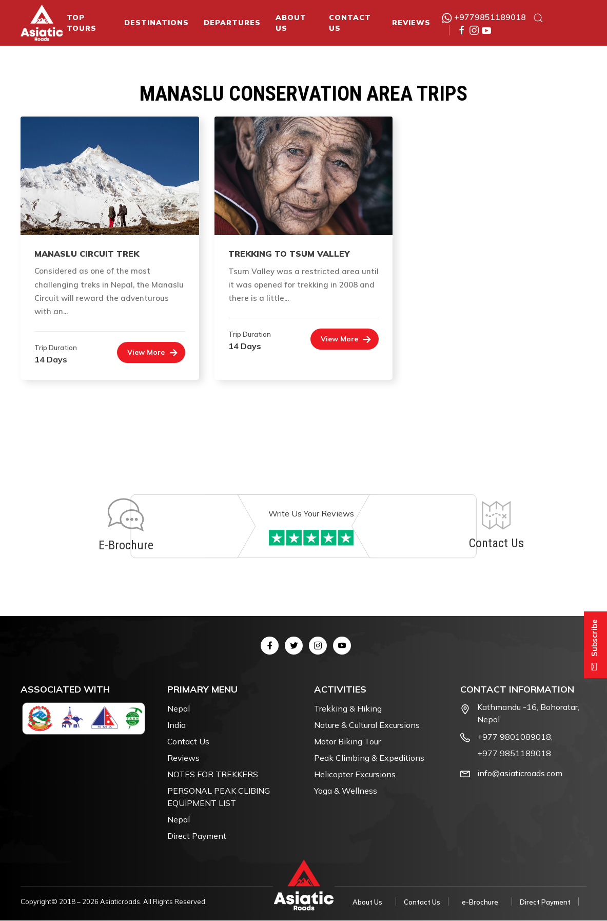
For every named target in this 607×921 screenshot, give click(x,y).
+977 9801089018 (514, 737)
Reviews (411, 22)
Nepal (178, 709)
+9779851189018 (484, 17)
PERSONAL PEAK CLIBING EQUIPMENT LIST (218, 797)
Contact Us (350, 23)
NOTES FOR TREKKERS (212, 775)
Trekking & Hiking (348, 709)
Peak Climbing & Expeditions (369, 758)
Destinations (156, 22)
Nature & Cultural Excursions (367, 725)
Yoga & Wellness (345, 791)
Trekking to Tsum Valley (289, 253)
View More (146, 352)
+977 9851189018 (514, 754)
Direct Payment (197, 836)
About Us (291, 23)
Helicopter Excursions (355, 775)
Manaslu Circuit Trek (86, 253)
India (176, 725)
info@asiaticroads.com (519, 774)
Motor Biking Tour (347, 742)
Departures (232, 22)
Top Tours (81, 23)
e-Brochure (480, 902)
